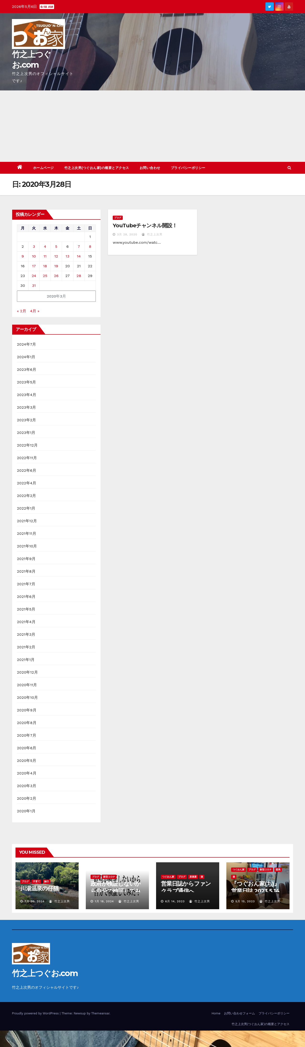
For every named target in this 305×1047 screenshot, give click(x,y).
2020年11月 (27, 685)
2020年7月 (26, 735)
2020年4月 (26, 773)
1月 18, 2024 (104, 901)
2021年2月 (26, 647)
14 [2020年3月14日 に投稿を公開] (79, 256)
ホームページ (43, 168)
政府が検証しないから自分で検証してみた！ (116, 891)
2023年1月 (26, 432)
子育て (36, 881)
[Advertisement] (152, 126)
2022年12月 (27, 445)
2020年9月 (26, 710)
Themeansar (100, 1013)
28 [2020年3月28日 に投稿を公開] (78, 275)
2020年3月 (26, 786)
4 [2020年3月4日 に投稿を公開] (45, 246)
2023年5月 (26, 382)
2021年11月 (26, 533)
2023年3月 (26, 407)
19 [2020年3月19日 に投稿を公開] (56, 266)
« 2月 (21, 311)
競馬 (278, 869)
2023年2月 (26, 420)
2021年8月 (26, 571)
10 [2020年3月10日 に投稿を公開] (34, 256)
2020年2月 (26, 798)
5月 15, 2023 (245, 901)
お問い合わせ (150, 168)
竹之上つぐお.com (45, 973)
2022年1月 (26, 508)
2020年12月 (27, 672)
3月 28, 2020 (127, 234)
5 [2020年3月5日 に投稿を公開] (56, 246)
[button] (289, 167)
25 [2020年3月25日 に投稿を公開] (45, 275)
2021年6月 (26, 596)
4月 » (34, 311)
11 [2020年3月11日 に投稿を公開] (45, 256)
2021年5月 (26, 609)
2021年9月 (26, 558)
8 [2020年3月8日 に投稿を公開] (90, 246)
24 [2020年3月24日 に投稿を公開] (34, 275)
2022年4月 (26, 483)
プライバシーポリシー (188, 168)
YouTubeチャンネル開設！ (145, 225)
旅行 (46, 881)
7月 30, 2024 (35, 901)
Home (216, 1013)
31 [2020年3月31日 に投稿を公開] (34, 285)
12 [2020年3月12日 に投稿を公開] (56, 256)
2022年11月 (27, 458)
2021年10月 (27, 546)
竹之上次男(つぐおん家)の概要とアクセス (96, 168)
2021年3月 (26, 634)
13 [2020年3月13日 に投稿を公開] (67, 256)
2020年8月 (26, 722)
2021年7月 (26, 584)
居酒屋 (193, 876)
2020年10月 (27, 697)
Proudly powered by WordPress (36, 1013)
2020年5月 (26, 760)
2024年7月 (26, 344)
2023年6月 (26, 369)
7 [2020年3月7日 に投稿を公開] (79, 246)
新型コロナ (109, 876)
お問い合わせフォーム (239, 1013)
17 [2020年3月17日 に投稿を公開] (34, 266)
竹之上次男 (152, 234)
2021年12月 (27, 521)
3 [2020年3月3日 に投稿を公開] (34, 246)
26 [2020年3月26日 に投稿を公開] (56, 275)
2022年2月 (26, 495)
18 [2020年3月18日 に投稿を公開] (45, 266)
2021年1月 (26, 659)
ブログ (117, 217)
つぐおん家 (168, 876)
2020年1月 (26, 811)
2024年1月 (26, 357)
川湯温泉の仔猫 (39, 888)
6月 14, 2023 (175, 901)
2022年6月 (26, 470)
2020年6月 (26, 748)
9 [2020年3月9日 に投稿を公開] (22, 256)
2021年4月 (26, 622)
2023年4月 (26, 394)
